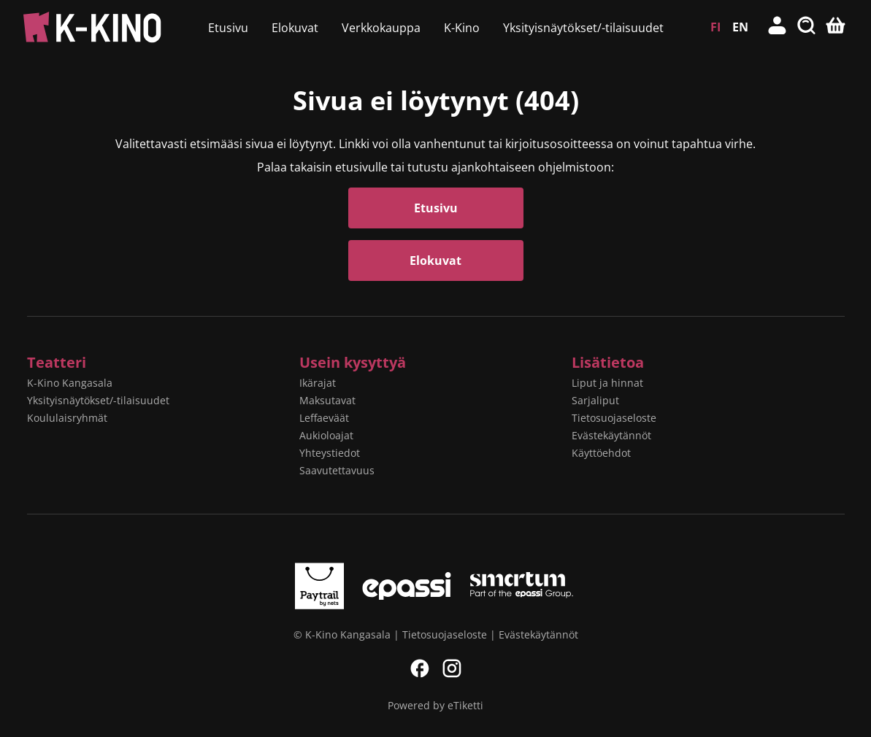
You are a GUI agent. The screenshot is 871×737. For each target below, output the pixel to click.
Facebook (419, 668)
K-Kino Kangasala (69, 383)
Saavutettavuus (337, 470)
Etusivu (228, 28)
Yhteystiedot (329, 453)
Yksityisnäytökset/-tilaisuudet (583, 28)
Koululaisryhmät (67, 418)
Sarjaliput (595, 400)
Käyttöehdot (601, 453)
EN (740, 27)
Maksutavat (327, 400)
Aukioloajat (326, 435)
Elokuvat (295, 28)
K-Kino (462, 28)
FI (715, 27)
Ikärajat (317, 383)
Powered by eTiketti (435, 705)
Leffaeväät (324, 418)
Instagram (452, 668)
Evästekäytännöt (611, 435)
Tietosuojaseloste (614, 418)
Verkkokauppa (381, 28)
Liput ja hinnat (607, 383)
